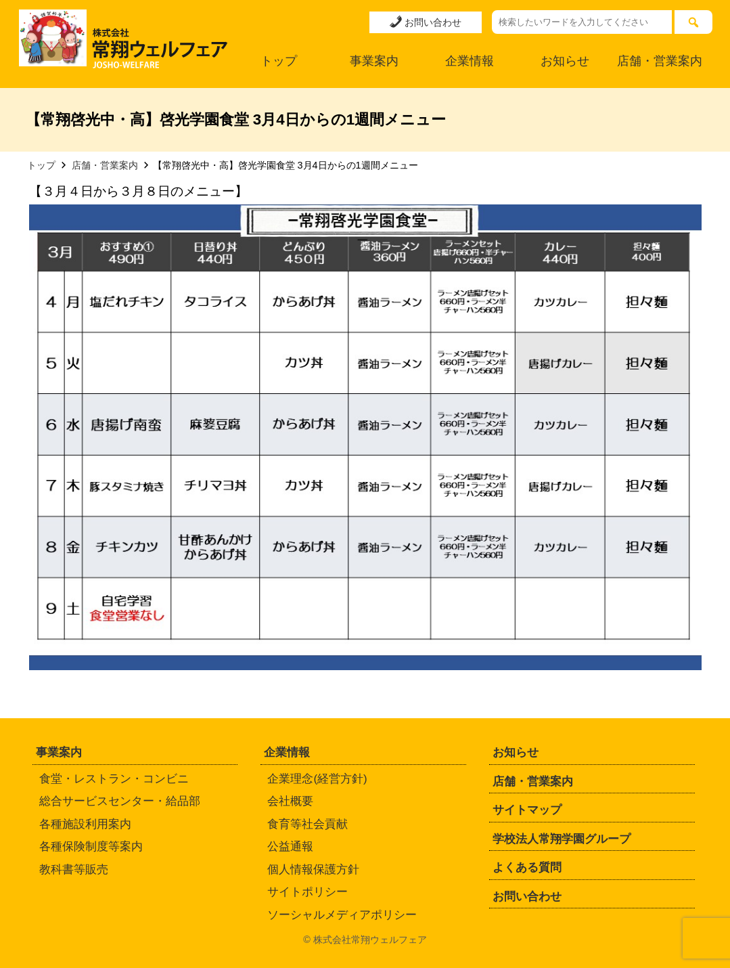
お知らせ (565, 61)
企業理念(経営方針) (317, 778)
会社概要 (290, 801)
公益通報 (290, 846)
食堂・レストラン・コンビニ (114, 778)
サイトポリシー (307, 891)
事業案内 (374, 61)
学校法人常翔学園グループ (562, 839)
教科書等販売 (73, 869)
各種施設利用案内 (85, 824)
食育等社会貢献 (307, 824)
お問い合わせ (425, 21)
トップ (278, 61)
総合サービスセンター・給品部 (119, 801)
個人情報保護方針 (313, 869)
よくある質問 (527, 867)
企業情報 (469, 61)
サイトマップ (527, 810)
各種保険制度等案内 (91, 846)
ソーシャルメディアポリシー (342, 914)
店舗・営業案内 (659, 61)
